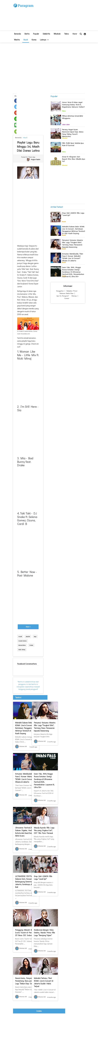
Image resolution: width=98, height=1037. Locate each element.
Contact (66, 298)
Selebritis (46, 33)
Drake (31, 645)
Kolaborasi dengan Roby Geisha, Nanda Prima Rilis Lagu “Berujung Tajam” (44, 933)
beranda (17, 33)
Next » (28, 627)
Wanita (17, 39)
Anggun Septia (35, 159)
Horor (74, 33)
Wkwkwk (57, 33)
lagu (35, 636)
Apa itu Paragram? (63, 296)
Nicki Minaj (21, 649)
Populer (36, 33)
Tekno (66, 33)
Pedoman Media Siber (67, 293)
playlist (28, 636)
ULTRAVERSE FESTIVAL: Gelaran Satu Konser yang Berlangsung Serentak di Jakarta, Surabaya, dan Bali (25, 881)
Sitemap (74, 296)
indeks (39, 1011)
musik (20, 636)
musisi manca (22, 641)
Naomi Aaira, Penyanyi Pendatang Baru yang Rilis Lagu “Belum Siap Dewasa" (26, 981)
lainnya (44, 39)
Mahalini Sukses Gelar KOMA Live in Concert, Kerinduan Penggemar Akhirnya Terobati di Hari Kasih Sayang (25, 728)
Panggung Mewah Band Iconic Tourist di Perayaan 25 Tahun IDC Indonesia (25, 933)
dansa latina (22, 645)
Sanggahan (60, 291)
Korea (34, 39)
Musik (25, 39)
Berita (26, 33)
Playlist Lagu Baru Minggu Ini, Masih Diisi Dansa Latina (28, 146)
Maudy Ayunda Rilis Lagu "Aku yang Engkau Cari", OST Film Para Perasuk (44, 830)
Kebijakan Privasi (72, 291)
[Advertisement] (58, 16)
